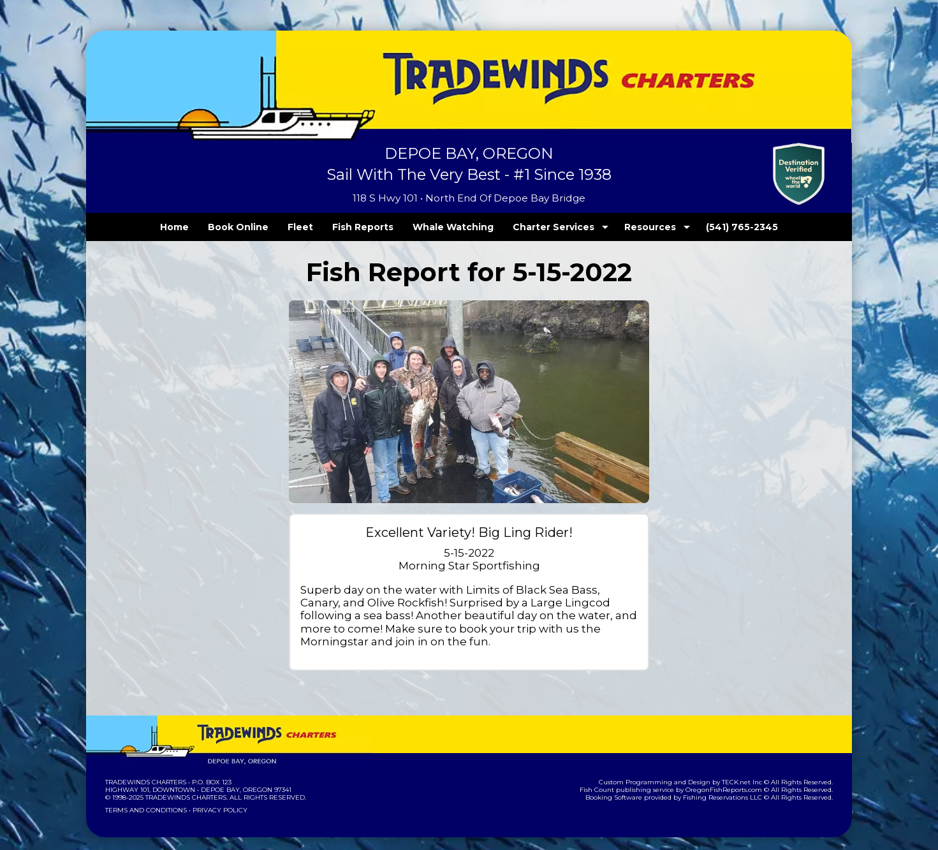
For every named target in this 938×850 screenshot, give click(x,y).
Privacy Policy (216, 797)
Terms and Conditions (144, 797)
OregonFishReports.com (732, 776)
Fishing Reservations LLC (731, 784)
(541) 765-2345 (716, 227)
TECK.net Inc (748, 769)
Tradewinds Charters (145, 769)
